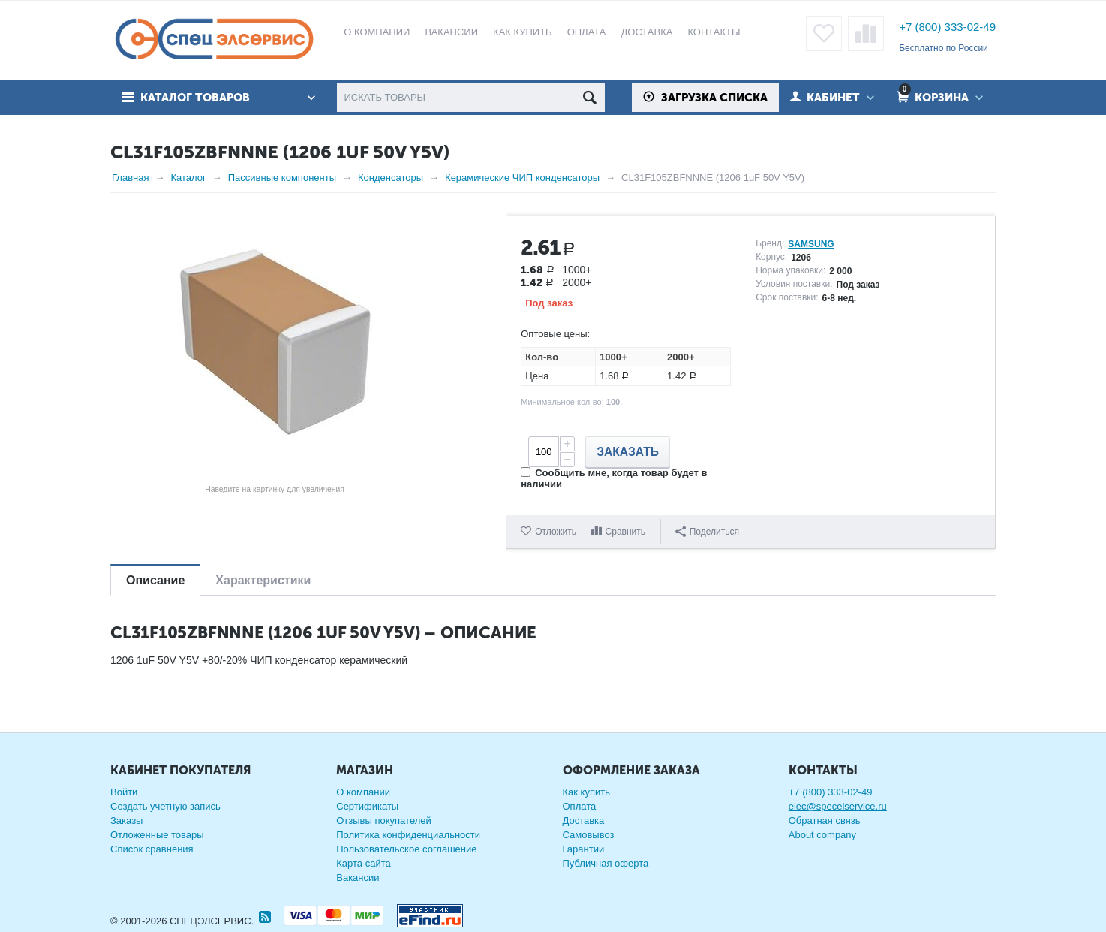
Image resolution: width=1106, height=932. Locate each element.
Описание (155, 580)
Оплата (580, 806)
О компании (363, 792)
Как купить (586, 792)
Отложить (555, 531)
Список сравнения (152, 849)
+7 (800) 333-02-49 (947, 26)
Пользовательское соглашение (406, 849)
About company (822, 834)
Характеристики (263, 580)
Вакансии (357, 877)
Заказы (126, 820)
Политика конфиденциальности (408, 834)
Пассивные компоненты (282, 177)
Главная (130, 177)
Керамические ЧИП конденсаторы (522, 177)
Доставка (584, 820)
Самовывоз (589, 834)
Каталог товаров (195, 97)
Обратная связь (825, 820)
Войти (123, 792)
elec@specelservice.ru (838, 806)
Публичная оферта (606, 863)
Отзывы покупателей (383, 820)
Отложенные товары (157, 834)
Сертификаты (367, 806)
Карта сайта (363, 863)
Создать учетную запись (165, 806)
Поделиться (707, 531)
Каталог (188, 177)
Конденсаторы (390, 177)
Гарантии (584, 849)
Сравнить (625, 531)
